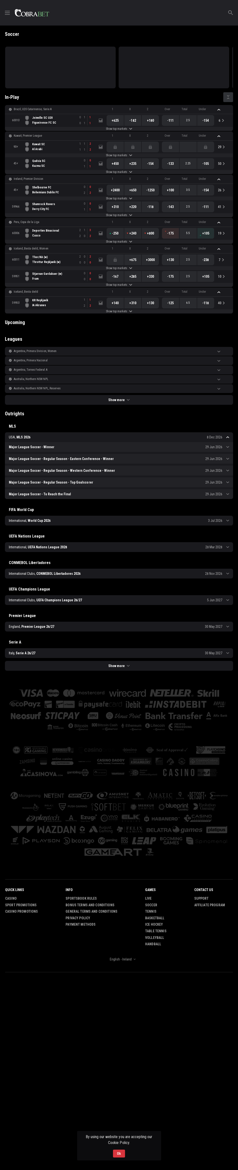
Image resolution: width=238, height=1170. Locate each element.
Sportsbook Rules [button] (81, 898)
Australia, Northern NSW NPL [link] (31, 379)
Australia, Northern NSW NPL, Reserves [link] (37, 388)
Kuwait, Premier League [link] (28, 135)
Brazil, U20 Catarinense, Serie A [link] (33, 109)
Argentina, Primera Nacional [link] (31, 360)
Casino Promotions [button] (21, 911)
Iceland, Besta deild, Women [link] (31, 248)
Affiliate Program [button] (209, 905)
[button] (119, 109)
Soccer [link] (151, 905)
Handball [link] (153, 944)
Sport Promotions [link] (21, 905)
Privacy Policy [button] (78, 918)
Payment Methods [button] (81, 924)
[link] (32, 13)
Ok (119, 1154)
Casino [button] (11, 898)
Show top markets (119, 129)
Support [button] (201, 898)
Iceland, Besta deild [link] (26, 291)
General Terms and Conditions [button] (91, 911)
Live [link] (148, 898)
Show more (119, 400)
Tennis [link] (150, 911)
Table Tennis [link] (156, 931)
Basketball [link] (154, 918)
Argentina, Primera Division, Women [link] (35, 351)
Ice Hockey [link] (154, 924)
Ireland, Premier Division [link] (28, 179)
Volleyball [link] (154, 938)
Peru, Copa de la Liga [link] (26, 222)
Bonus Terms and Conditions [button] (90, 905)
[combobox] (119, 959)
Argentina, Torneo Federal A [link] (30, 369)
